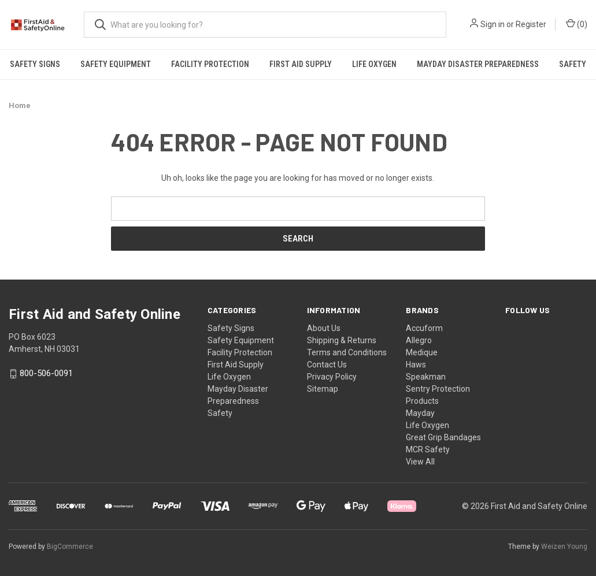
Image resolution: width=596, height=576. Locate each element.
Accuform (424, 328)
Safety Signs (35, 64)
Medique (422, 352)
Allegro (419, 340)
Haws (416, 364)
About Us (323, 328)
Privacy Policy (332, 376)
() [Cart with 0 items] (576, 23)
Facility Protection (210, 64)
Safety (220, 413)
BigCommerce (70, 546)
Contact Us (327, 364)
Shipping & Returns (341, 340)
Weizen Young (564, 546)
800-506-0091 (46, 374)
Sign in (492, 24)
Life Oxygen (374, 64)
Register (531, 24)
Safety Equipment (115, 64)
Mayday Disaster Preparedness (478, 64)
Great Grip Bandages (443, 437)
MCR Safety (428, 449)
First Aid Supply (300, 64)
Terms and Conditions (347, 352)
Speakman (426, 376)
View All (420, 461)
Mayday (420, 413)
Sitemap (322, 388)
